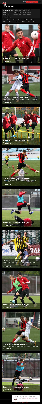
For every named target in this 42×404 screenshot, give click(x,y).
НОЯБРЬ (4, 21)
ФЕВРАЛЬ (20, 19)
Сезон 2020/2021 (7, 14)
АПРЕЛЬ (8, 19)
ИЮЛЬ (29, 21)
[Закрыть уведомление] (39, 396)
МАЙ (4, 19)
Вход (24, 1)
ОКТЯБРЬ (11, 21)
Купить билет (32, 2)
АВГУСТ (24, 21)
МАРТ (14, 19)
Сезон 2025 (18, 10)
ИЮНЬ (34, 21)
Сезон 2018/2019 (27, 14)
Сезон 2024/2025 (27, 10)
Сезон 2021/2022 (27, 12)
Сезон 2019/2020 (17, 14)
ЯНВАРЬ (26, 19)
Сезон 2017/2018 (7, 17)
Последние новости (8, 10)
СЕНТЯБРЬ (17, 21)
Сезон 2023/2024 (7, 12)
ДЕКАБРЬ (32, 19)
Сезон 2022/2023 (17, 12)
